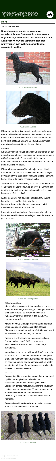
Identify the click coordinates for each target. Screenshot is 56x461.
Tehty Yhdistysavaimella (9, 456)
